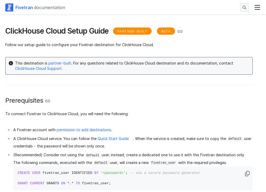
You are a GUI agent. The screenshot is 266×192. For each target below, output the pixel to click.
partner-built (59, 63)
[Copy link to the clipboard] (180, 31)
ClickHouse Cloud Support (38, 68)
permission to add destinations (84, 129)
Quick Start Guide (113, 138)
